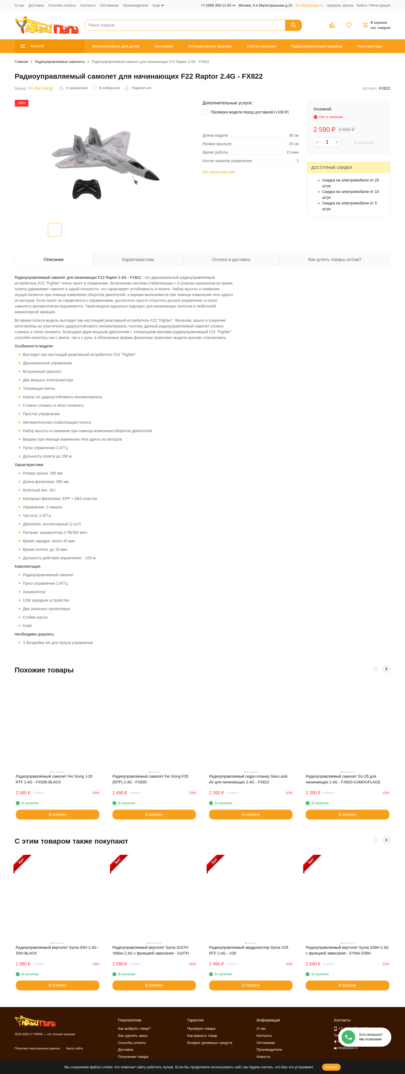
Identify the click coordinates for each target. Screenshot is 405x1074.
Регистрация (380, 5)
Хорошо (331, 1067)
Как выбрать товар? (134, 1028)
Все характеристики (218, 172)
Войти (361, 5)
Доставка (36, 5)
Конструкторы (370, 46)
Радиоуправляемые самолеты (60, 62)
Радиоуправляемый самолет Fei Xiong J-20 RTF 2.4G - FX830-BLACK (54, 779)
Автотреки (164, 46)
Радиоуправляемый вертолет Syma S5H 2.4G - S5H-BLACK (57, 950)
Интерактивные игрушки (210, 46)
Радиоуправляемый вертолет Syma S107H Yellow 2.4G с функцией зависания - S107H (150, 950)
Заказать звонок (340, 5)
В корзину (364, 142)
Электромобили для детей (115, 46)
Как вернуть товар (202, 1036)
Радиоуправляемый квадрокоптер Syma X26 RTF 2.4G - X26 (248, 950)
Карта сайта (74, 1048)
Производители (135, 5)
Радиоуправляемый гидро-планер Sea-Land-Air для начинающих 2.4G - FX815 (248, 779)
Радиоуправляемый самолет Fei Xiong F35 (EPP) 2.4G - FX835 (150, 779)
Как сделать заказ (132, 1036)
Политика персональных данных (37, 1048)
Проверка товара (201, 1028)
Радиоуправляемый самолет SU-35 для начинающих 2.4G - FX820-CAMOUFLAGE (343, 779)
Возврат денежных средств (209, 1043)
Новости (263, 1057)
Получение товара (133, 1057)
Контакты (88, 5)
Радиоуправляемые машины (316, 46)
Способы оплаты (62, 5)
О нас (19, 5)
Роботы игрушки (261, 46)
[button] (376, 669)
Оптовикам (109, 5)
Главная (21, 62)
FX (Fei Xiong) (40, 88)
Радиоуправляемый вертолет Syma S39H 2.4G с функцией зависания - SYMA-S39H (347, 950)
